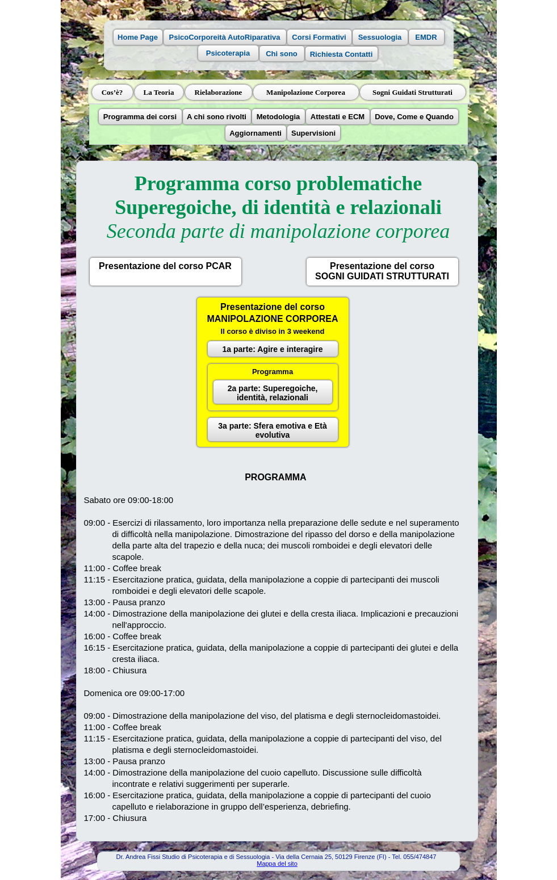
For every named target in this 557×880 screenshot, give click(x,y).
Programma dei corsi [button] (140, 116)
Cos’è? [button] (112, 92)
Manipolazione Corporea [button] (305, 92)
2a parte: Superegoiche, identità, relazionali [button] (273, 393)
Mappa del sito (277, 863)
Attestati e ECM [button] (338, 116)
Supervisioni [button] (313, 133)
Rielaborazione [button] (218, 92)
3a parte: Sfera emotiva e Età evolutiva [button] (272, 430)
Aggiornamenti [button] (255, 133)
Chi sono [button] (282, 53)
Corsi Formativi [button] (319, 37)
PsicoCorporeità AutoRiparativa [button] (224, 37)
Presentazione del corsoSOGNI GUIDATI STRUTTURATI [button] (382, 271)
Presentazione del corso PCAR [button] (165, 266)
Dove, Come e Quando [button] (414, 116)
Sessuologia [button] (380, 37)
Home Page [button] (138, 37)
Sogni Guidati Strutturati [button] (412, 92)
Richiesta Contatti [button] (341, 54)
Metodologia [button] (278, 116)
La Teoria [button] (159, 92)
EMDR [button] (426, 37)
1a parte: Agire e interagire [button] (273, 349)
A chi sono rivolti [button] (216, 116)
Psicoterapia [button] (228, 53)
